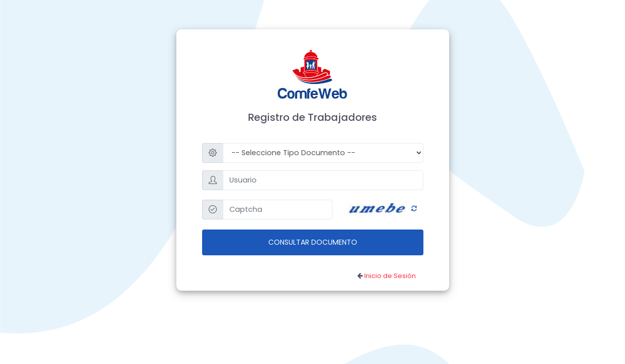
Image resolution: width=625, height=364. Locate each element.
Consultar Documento (312, 242)
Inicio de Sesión (390, 275)
